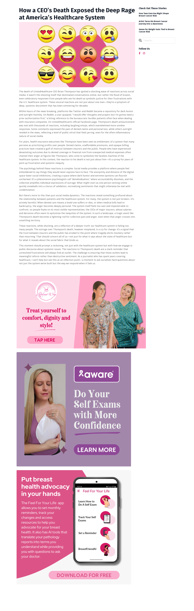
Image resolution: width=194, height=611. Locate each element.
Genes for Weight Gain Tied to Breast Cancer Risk (156, 30)
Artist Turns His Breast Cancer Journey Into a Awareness (153, 22)
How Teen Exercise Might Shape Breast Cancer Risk (154, 14)
